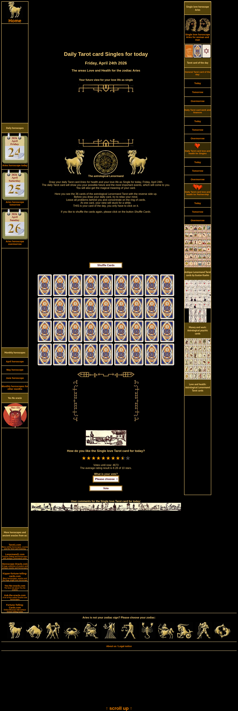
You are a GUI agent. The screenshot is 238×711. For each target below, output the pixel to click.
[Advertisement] (15, 73)
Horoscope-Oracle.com (15, 566)
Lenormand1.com (14, 556)
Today (197, 83)
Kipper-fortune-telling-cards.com (14, 576)
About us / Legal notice (119, 646)
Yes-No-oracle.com (14, 587)
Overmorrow (197, 101)
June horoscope (15, 378)
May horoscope (14, 369)
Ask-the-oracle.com (15, 597)
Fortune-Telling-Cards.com (15, 608)
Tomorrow (197, 92)
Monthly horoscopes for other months (15, 387)
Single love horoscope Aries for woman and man (197, 36)
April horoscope (15, 361)
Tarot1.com (15, 546)
